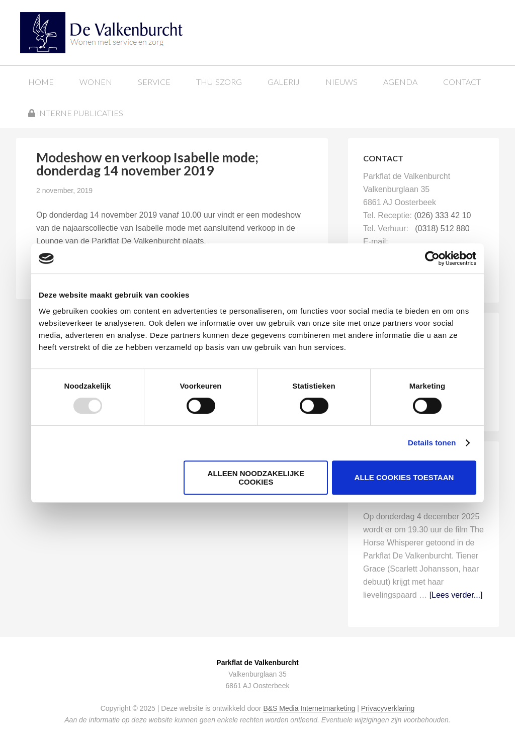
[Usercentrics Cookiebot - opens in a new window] (432, 258)
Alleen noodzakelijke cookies (256, 477)
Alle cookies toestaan (404, 477)
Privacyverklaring (388, 708)
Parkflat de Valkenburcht (101, 31)
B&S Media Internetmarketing (309, 708)
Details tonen (432, 442)
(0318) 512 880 (442, 228)
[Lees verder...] (456, 595)
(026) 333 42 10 (442, 215)
